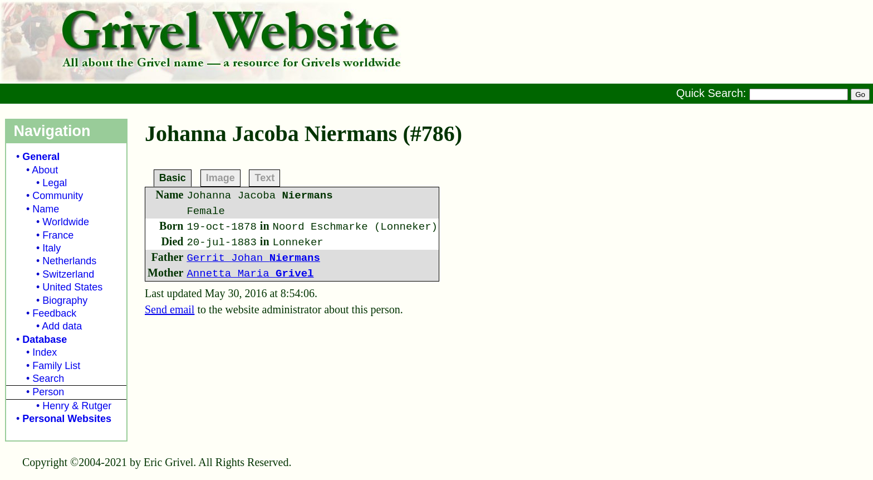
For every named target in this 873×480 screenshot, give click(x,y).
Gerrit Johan (253, 258)
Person (48, 391)
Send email (169, 309)
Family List (56, 365)
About (45, 170)
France (57, 235)
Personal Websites (66, 418)
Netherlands (69, 260)
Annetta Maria (250, 274)
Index (44, 352)
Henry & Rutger (76, 405)
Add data (62, 326)
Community (57, 195)
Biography (64, 300)
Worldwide (65, 221)
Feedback (54, 313)
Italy (51, 248)
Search (48, 378)
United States (72, 287)
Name (45, 209)
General (41, 156)
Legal (54, 182)
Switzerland (68, 274)
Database (44, 339)
